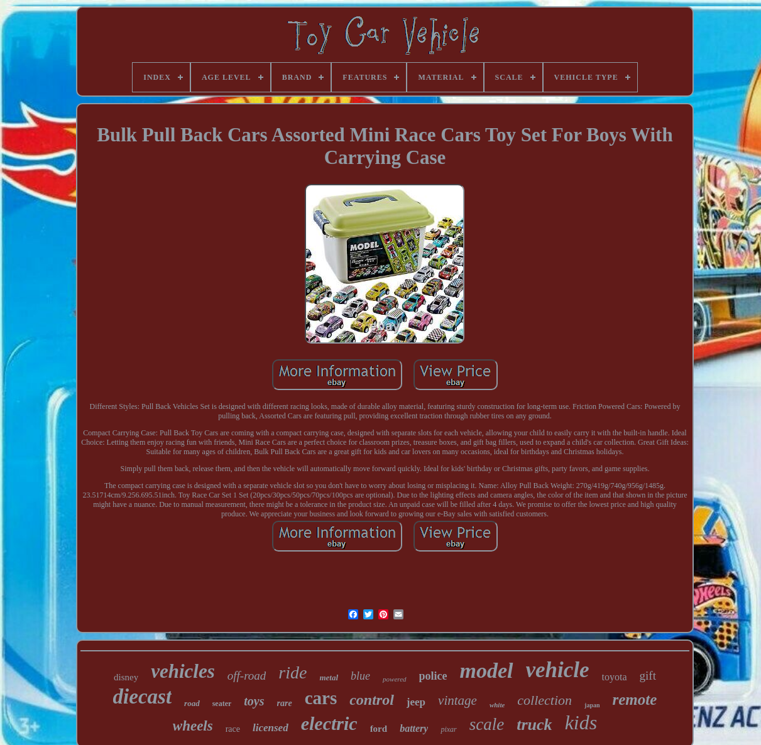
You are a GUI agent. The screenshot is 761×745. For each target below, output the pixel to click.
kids (581, 722)
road (192, 703)
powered (394, 679)
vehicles (183, 671)
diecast (142, 696)
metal (328, 677)
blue (360, 676)
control (371, 700)
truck (534, 724)
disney (126, 677)
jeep (416, 702)
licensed (270, 728)
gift (648, 675)
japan (591, 705)
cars (321, 698)
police (433, 676)
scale (486, 724)
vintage (457, 700)
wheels (193, 726)
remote (635, 699)
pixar (448, 729)
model (486, 670)
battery (414, 728)
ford (379, 729)
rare (284, 703)
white (497, 705)
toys (254, 701)
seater (222, 703)
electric (329, 723)
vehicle (557, 670)
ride (292, 672)
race (233, 729)
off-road (246, 675)
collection (544, 700)
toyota (614, 677)
